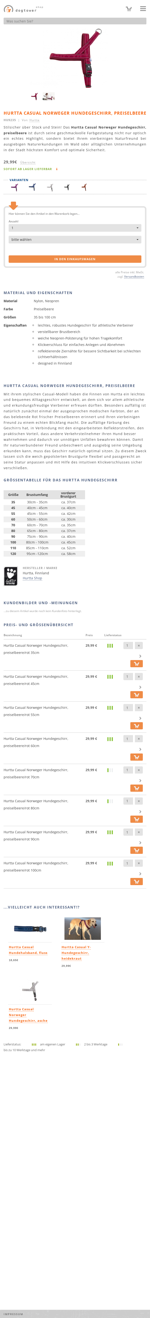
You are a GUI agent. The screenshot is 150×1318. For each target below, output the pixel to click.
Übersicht (27, 162)
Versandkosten (134, 276)
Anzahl (13, 221)
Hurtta (34, 120)
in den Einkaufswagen (75, 259)
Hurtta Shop (32, 578)
